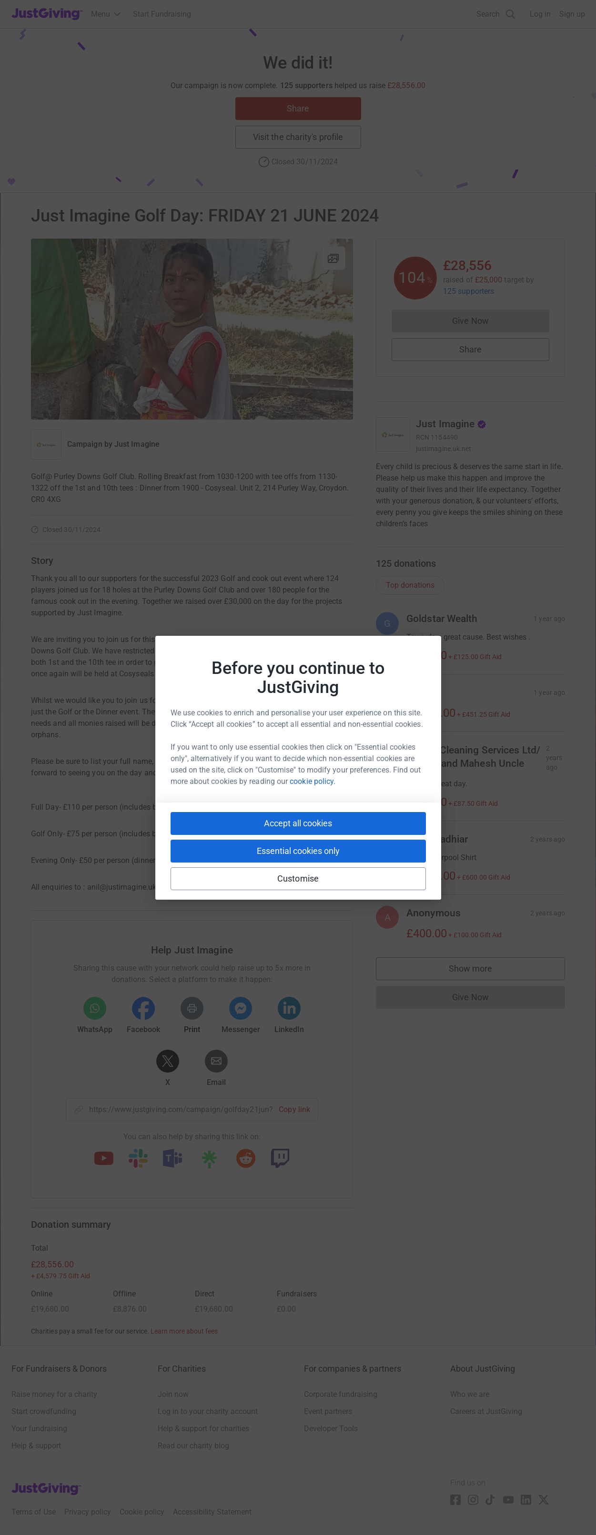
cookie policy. (312, 781)
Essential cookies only (298, 851)
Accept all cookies (298, 823)
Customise (298, 878)
